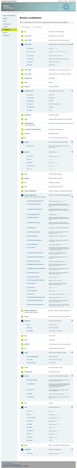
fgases (26, 142)
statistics (31, 430)
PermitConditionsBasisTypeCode (37, 280)
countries (31, 55)
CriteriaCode (32, 247)
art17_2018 (27, 74)
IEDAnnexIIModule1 (30, 191)
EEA (9, 1)
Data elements (6, 24)
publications (28, 371)
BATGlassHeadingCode (34, 232)
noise (26, 367)
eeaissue (31, 104)
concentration (32, 417)
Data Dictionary (15, 12)
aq (25, 31)
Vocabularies (6, 29)
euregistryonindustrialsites (32, 129)
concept (31, 156)
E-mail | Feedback (7, 463)
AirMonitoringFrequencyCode (36, 201)
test (25, 403)
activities (31, 48)
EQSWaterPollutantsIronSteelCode (37, 268)
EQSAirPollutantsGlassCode (36, 252)
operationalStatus (33, 380)
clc (29, 324)
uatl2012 (31, 330)
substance (31, 397)
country (31, 453)
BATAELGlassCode (33, 217)
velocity (31, 437)
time (30, 434)
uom (25, 407)
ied (25, 186)
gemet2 (26, 152)
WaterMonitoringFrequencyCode (37, 297)
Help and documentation (9, 15)
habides (26, 178)
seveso (26, 376)
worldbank (27, 449)
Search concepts (37, 27)
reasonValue (32, 383)
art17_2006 (27, 44)
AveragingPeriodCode (34, 214)
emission (31, 420)
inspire (26, 316)
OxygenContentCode (34, 276)
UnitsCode (31, 294)
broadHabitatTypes (33, 356)
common (27, 86)
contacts (31, 95)
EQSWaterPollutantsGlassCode (36, 264)
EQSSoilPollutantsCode (34, 261)
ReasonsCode (32, 283)
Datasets (5, 18)
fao (25, 137)
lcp (25, 348)
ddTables (31, 101)
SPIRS (30, 393)
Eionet (9, 12)
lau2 (25, 340)
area (30, 414)
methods (31, 58)
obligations (31, 107)
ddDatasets (31, 97)
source (30, 162)
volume (30, 440)
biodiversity (28, 78)
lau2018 (26, 344)
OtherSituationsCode (34, 272)
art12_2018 (27, 40)
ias (25, 182)
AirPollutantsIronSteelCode (35, 209)
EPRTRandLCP (29, 123)
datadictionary (28, 91)
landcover (27, 320)
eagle (30, 327)
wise (25, 445)
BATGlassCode (32, 227)
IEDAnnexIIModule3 (30, 195)
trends (30, 64)
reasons (31, 61)
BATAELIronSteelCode (34, 222)
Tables (4, 21)
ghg (25, 174)
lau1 (25, 335)
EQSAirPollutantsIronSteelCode (36, 257)
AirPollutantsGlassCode (35, 204)
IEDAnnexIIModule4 (30, 310)
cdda (25, 82)
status (30, 110)
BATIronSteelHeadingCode (35, 240)
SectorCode (32, 287)
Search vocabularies (26, 27)
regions (31, 359)
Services (5, 32)
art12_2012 (27, 36)
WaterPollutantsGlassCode (35, 300)
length (30, 424)
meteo (30, 427)
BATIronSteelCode (33, 236)
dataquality (27, 115)
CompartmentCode (33, 244)
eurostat (27, 133)
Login (61, 1)
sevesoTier (31, 389)
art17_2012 (27, 69)
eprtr (25, 119)
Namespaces (6, 35)
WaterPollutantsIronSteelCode (36, 304)
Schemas (5, 26)
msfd (26, 352)
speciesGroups (32, 362)
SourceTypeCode (33, 290)
